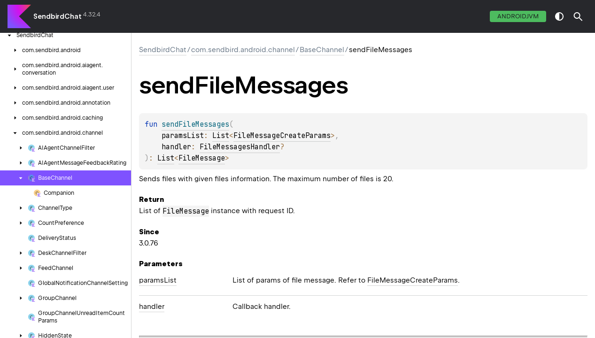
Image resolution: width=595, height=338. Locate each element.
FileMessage (201, 158)
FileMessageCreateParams (282, 135)
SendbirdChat (57, 16)
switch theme (559, 16)
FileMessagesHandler (240, 147)
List (220, 135)
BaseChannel (322, 50)
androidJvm (518, 16)
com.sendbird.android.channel (243, 50)
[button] (578, 16)
